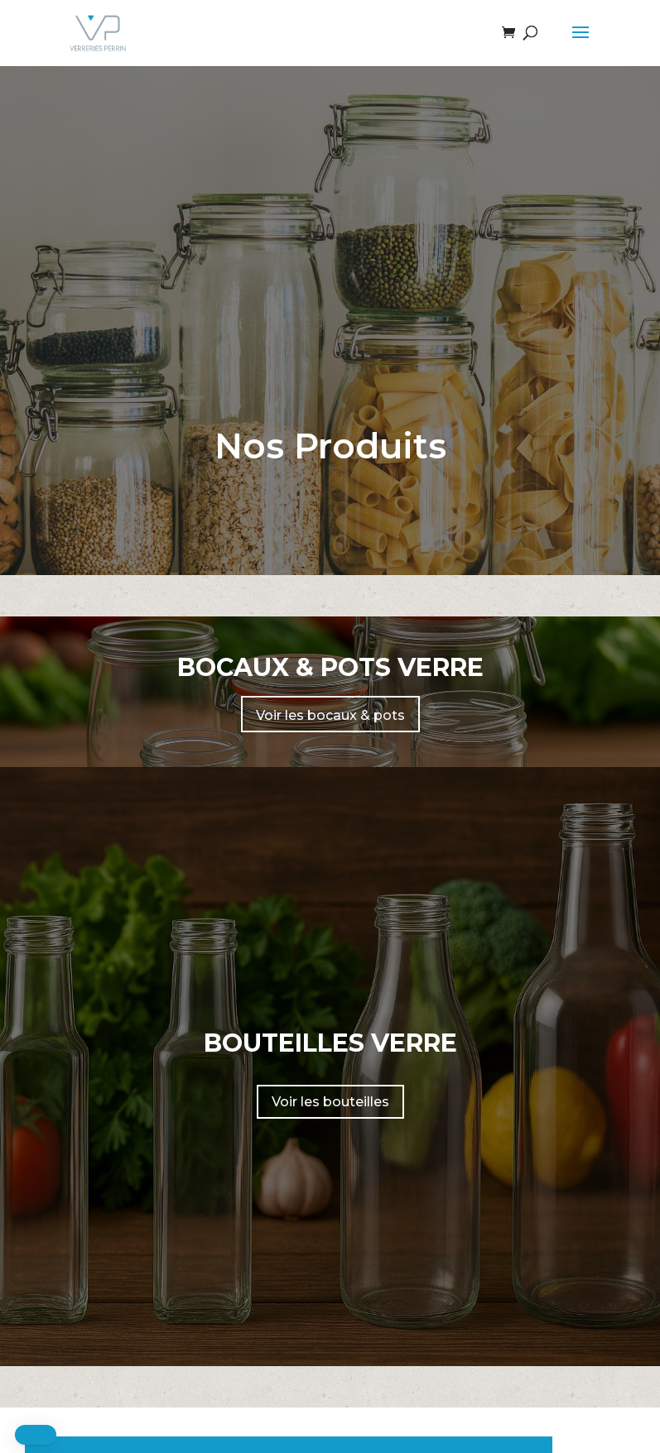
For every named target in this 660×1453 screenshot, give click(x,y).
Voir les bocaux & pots (330, 715)
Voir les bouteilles (330, 1102)
